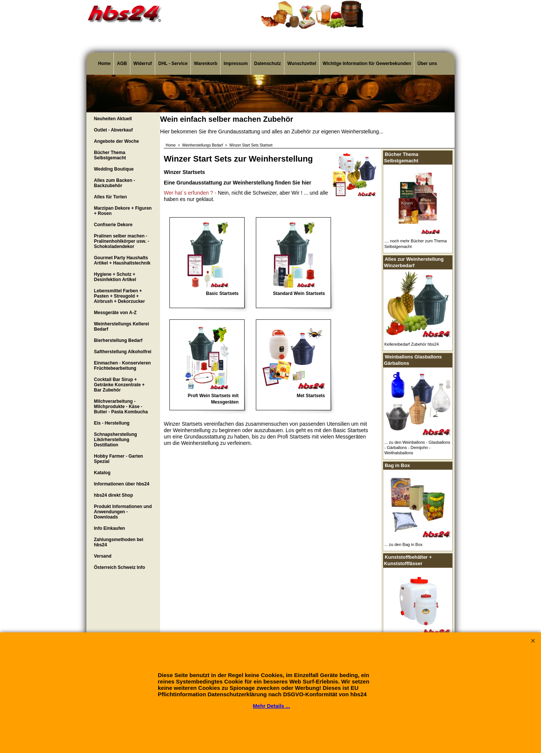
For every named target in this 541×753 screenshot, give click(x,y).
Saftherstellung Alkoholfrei (122, 351)
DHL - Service (172, 63)
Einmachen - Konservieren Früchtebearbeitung (122, 365)
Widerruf (142, 63)
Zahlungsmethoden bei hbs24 (118, 542)
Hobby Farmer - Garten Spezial (118, 459)
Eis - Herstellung (112, 423)
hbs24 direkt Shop (113, 495)
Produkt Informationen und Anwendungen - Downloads (123, 512)
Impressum (236, 63)
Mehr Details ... (271, 706)
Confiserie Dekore (113, 224)
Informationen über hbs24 (121, 484)
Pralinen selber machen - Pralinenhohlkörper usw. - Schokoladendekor (121, 241)
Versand (103, 556)
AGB (122, 63)
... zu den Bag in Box (403, 544)
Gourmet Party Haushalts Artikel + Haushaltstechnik (122, 260)
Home (104, 63)
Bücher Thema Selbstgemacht (110, 155)
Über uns (427, 63)
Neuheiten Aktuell (113, 118)
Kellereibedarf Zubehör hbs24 (411, 344)
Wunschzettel (301, 63)
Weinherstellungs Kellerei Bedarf (121, 326)
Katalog (102, 472)
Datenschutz (267, 63)
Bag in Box (397, 465)
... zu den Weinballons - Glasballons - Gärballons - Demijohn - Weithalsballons (417, 447)
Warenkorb (205, 63)
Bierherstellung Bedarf (118, 340)
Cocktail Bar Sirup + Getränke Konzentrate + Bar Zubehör (119, 385)
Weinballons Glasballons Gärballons (413, 360)
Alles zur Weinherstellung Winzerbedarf (414, 262)
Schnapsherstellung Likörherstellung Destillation (115, 440)
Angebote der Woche (116, 141)
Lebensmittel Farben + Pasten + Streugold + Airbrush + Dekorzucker (119, 296)
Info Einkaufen (109, 528)
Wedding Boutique (114, 169)
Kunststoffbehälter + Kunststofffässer (408, 560)
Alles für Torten (110, 197)
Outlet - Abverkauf (113, 130)
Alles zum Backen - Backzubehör (114, 183)
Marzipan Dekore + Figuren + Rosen (123, 211)
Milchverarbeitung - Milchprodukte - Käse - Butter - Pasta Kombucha (121, 406)
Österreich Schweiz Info (119, 567)
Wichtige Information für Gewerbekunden (367, 63)
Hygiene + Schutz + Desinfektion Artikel (115, 277)
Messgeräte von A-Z (115, 312)
